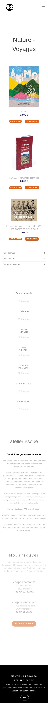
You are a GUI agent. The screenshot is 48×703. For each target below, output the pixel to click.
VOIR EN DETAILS (15, 121)
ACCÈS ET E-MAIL (24, 623)
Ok (24, 697)
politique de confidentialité (23, 691)
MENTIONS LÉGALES (24, 676)
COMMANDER (32, 121)
